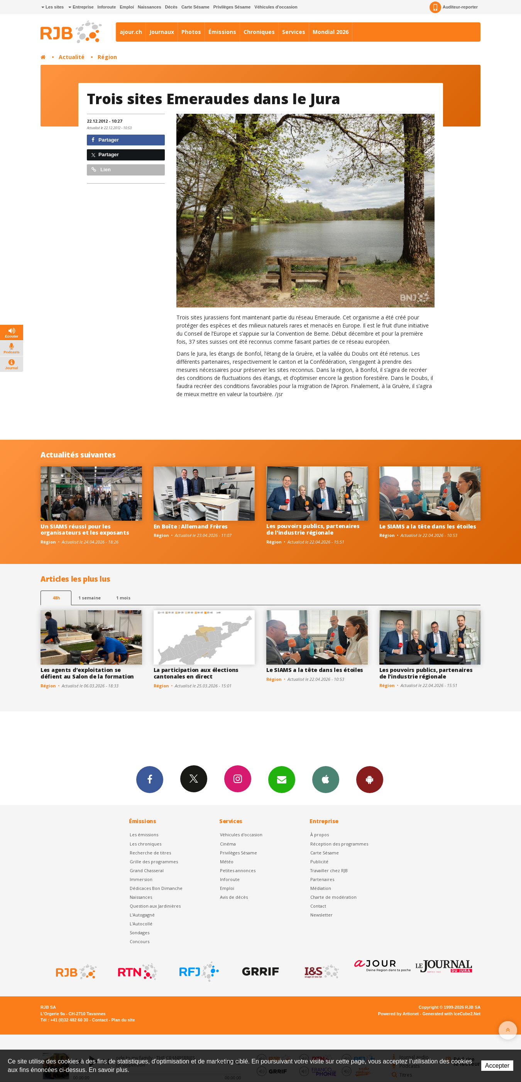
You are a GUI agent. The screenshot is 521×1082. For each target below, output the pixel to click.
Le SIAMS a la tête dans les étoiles (427, 526)
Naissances (149, 7)
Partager (105, 140)
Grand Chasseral (147, 870)
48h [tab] (56, 598)
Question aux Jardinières (155, 905)
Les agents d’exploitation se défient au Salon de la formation (87, 673)
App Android (369, 779)
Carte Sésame (195, 7)
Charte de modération (333, 897)
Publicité (319, 861)
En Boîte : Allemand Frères (191, 526)
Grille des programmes (154, 861)
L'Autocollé (141, 923)
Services (293, 31)
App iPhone (325, 779)
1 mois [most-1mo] (123, 598)
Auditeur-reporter (454, 7)
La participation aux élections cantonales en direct (196, 673)
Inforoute (107, 7)
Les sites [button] (52, 7)
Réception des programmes (339, 843)
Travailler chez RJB (329, 870)
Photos (191, 31)
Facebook (149, 779)
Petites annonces (237, 870)
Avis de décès (234, 897)
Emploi (127, 7)
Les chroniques (145, 843)
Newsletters (281, 779)
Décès (171, 7)
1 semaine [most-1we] (89, 598)
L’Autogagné (142, 914)
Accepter (497, 1065)
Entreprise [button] (80, 7)
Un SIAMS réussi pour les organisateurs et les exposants (85, 530)
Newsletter (321, 914)
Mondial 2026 (330, 31)
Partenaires (322, 879)
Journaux (161, 31)
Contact (318, 905)
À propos (319, 834)
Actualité (72, 57)
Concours (139, 941)
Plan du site (123, 1020)
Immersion (141, 879)
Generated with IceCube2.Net (451, 1013)
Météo (226, 861)
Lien (101, 169)
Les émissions (144, 834)
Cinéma (228, 843)
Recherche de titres (150, 852)
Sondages (139, 932)
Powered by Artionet (398, 1013)
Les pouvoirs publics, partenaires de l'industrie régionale (313, 529)
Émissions (222, 31)
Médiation (320, 888)
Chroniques (259, 31)
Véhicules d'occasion (275, 7)
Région (107, 57)
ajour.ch (131, 31)
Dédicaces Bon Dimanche (156, 888)
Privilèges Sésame (232, 7)
